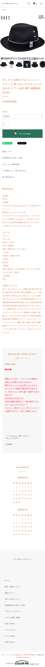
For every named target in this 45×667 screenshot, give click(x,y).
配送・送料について (12, 587)
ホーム (4, 10)
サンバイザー (12, 438)
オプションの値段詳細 (10, 164)
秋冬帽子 (9, 444)
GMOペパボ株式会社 (37, 655)
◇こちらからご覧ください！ (18, 436)
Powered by (22, 662)
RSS (6, 624)
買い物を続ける (8, 177)
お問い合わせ (10, 642)
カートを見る (10, 636)
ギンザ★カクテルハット (10, 3)
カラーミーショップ (7, 655)
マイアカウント (11, 630)
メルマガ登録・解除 (12, 617)
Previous (2, 37)
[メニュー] (41, 3)
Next (42, 37)
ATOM (12, 624)
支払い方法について (12, 599)
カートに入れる (22, 133)
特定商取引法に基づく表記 (12, 158)
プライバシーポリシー (13, 611)
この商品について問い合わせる (14, 171)
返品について (7, 151)
